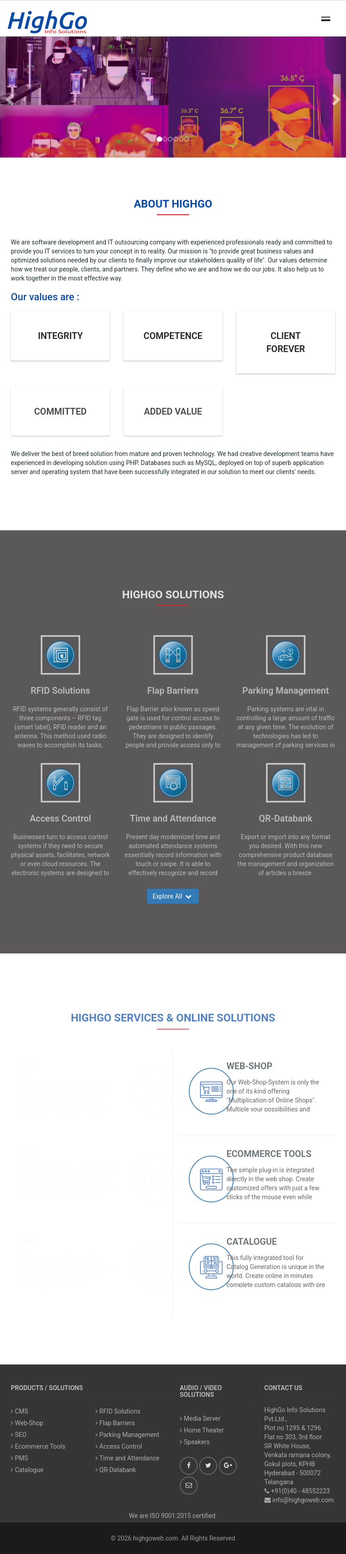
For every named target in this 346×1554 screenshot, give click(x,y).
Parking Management (285, 690)
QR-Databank (286, 818)
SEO (28, 1153)
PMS (29, 1241)
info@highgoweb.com (303, 1500)
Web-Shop (250, 1066)
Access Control (60, 818)
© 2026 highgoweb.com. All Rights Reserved (173, 1538)
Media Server (200, 1418)
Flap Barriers (173, 690)
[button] (8, 97)
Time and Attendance (173, 818)
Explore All (173, 896)
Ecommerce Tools (269, 1153)
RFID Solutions (60, 690)
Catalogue (252, 1241)
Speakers (195, 1442)
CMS (29, 1066)
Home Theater (202, 1430)
